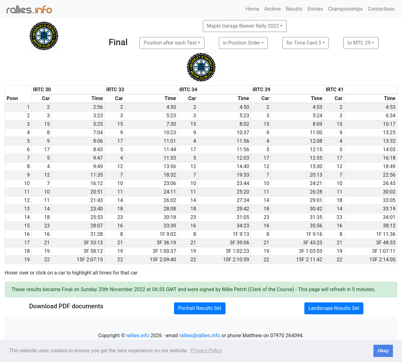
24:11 (170, 192)
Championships (345, 9)
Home (252, 9)
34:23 (243, 226)
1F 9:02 (168, 234)
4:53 (317, 107)
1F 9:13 (241, 234)
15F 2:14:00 (382, 260)
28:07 (96, 226)
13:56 (170, 166)
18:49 (389, 166)
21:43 (96, 200)
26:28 (316, 192)
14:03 (389, 149)
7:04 (98, 133)
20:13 (316, 175)
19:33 (243, 175)
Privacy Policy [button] (206, 350)
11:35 (96, 175)
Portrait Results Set (199, 308)
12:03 (243, 158)
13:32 (389, 141)
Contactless (381, 9)
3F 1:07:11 (384, 251)
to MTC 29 (359, 43)
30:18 (170, 217)
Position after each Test (170, 43)
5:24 (317, 116)
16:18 (389, 158)
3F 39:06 (239, 243)
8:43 (98, 149)
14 (120, 200)
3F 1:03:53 (311, 251)
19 (47, 251)
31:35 (316, 217)
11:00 (316, 133)
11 (120, 192)
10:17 (389, 124)
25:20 (243, 192)
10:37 (243, 133)
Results (294, 9)
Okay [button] (383, 350)
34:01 (389, 217)
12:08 (316, 141)
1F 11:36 (386, 234)
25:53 (96, 217)
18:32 (170, 175)
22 (47, 260)
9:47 (98, 158)
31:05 (243, 217)
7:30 (171, 124)
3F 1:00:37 (164, 251)
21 (47, 243)
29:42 (243, 209)
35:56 (316, 226)
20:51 (96, 192)
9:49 (98, 166)
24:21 (316, 183)
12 (120, 166)
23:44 (243, 183)
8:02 (244, 124)
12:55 (316, 158)
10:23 (170, 133)
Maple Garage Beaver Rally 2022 (243, 26)
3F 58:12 (93, 251)
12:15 (316, 149)
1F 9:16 (314, 234)
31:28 (96, 234)
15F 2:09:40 (163, 260)
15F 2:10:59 (236, 260)
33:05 (389, 200)
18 (339, 200)
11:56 (243, 141)
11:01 (170, 141)
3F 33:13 (93, 243)
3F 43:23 (313, 243)
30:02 (389, 192)
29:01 (316, 200)
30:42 (316, 209)
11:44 (170, 149)
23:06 (170, 183)
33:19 (389, 209)
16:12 (96, 183)
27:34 (243, 200)
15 (47, 124)
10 (120, 183)
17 (120, 141)
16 (120, 226)
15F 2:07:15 (90, 260)
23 (120, 217)
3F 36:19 (166, 243)
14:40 (243, 166)
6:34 (390, 116)
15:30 (316, 166)
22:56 (389, 175)
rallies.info (137, 335)
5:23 (171, 116)
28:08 (170, 209)
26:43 (389, 183)
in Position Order (241, 43)
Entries (315, 9)
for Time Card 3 (303, 43)
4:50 (171, 107)
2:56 (98, 107)
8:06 (98, 141)
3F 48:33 (386, 243)
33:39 (170, 226)
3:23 (98, 116)
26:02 (170, 200)
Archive (272, 9)
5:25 (98, 124)
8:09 (317, 124)
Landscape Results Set (333, 308)
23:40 (96, 209)
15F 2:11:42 (309, 260)
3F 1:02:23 (237, 251)
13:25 (389, 133)
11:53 (170, 158)
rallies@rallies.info (199, 335)
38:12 (389, 226)
